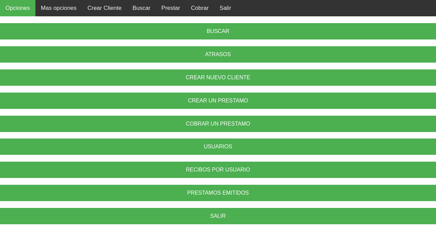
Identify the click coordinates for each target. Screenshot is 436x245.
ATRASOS (218, 54)
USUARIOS (218, 146)
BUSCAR (218, 31)
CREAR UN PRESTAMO (218, 100)
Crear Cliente (105, 8)
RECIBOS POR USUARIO (218, 170)
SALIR (218, 216)
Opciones (17, 8)
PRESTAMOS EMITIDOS (218, 193)
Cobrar (200, 8)
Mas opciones (59, 8)
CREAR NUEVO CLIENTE (218, 77)
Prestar (170, 8)
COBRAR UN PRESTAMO (218, 124)
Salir (225, 8)
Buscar (142, 8)
